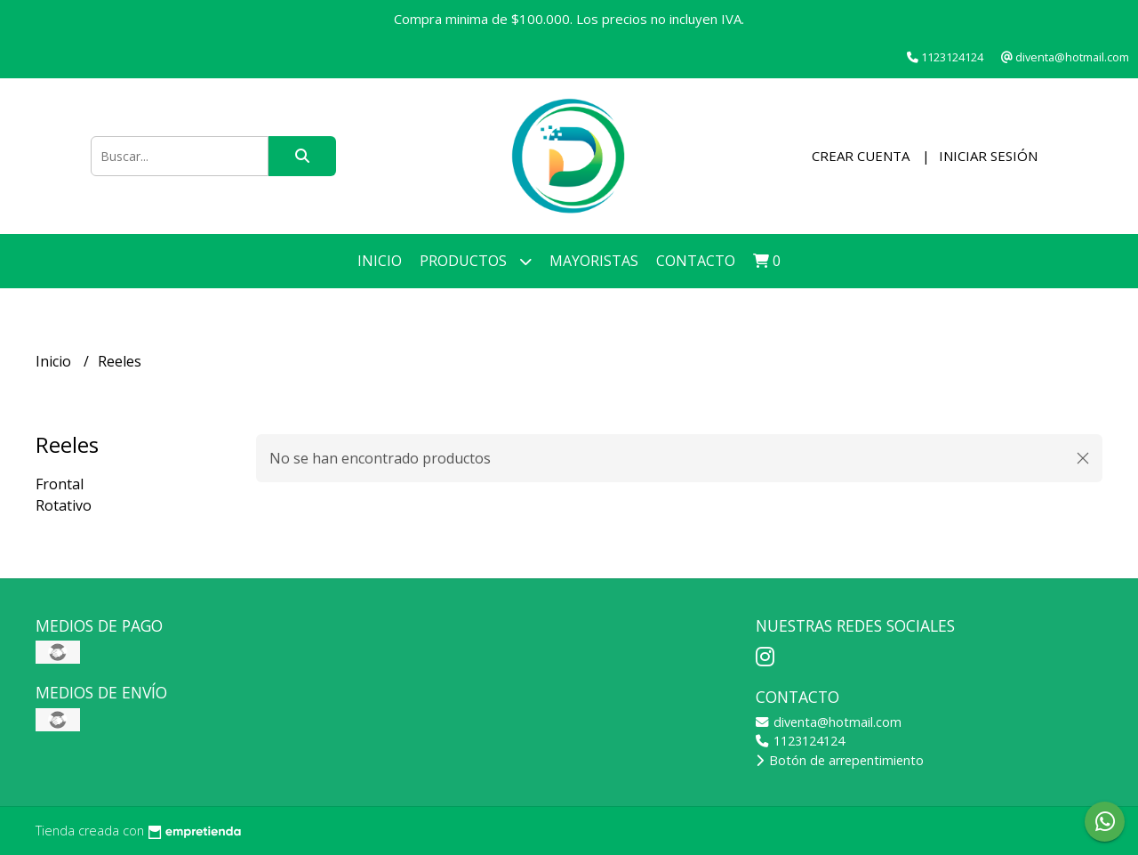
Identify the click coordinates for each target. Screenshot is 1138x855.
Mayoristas (593, 260)
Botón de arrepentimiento (840, 760)
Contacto (695, 260)
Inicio (379, 260)
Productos (476, 261)
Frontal (60, 484)
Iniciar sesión (988, 156)
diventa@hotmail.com (829, 722)
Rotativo (64, 505)
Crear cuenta (861, 156)
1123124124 (800, 740)
